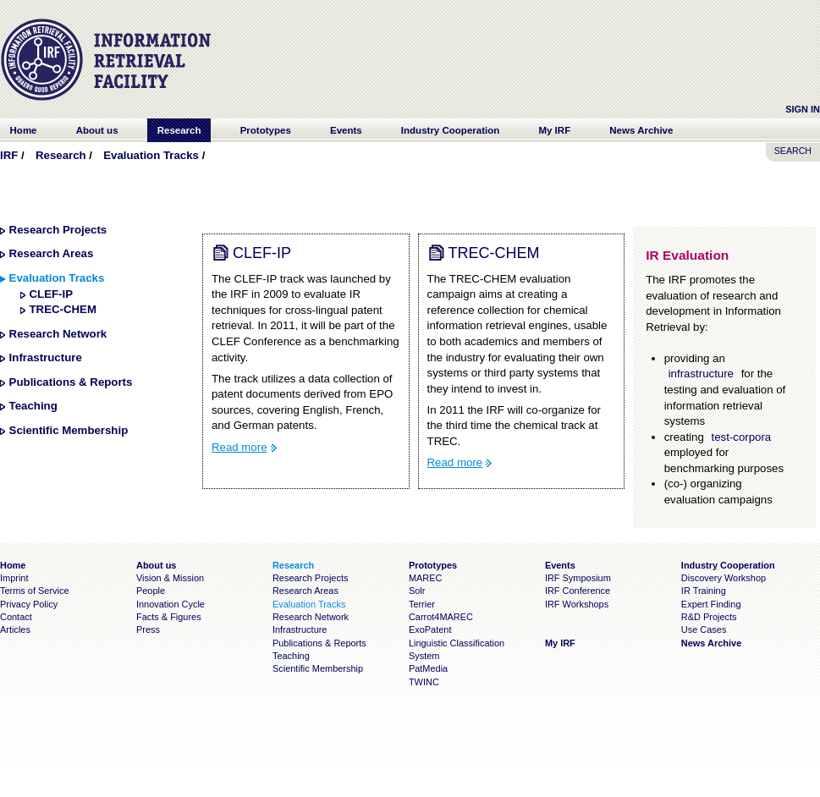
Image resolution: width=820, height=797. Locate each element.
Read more (239, 447)
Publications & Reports (71, 382)
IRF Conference (577, 590)
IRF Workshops (576, 604)
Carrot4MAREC (441, 617)
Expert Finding (711, 604)
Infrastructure (45, 357)
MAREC (426, 578)
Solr (417, 590)
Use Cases (704, 629)
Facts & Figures (168, 617)
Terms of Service (34, 590)
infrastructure (701, 373)
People (150, 590)
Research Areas (51, 253)
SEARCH (793, 151)
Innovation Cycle (170, 604)
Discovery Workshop (723, 578)
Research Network (58, 333)
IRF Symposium (578, 578)
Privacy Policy (29, 604)
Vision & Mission (170, 578)
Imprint (14, 578)
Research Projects (58, 229)
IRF (9, 155)
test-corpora (741, 437)
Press (148, 629)
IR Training (703, 590)
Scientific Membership (69, 430)
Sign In (802, 109)
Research (61, 155)
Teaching (33, 405)
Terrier (422, 604)
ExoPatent (430, 629)
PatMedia (428, 668)
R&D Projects (709, 617)
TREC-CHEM (62, 309)
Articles (15, 629)
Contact (16, 617)
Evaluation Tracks (151, 155)
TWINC (424, 682)
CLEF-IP (51, 294)
